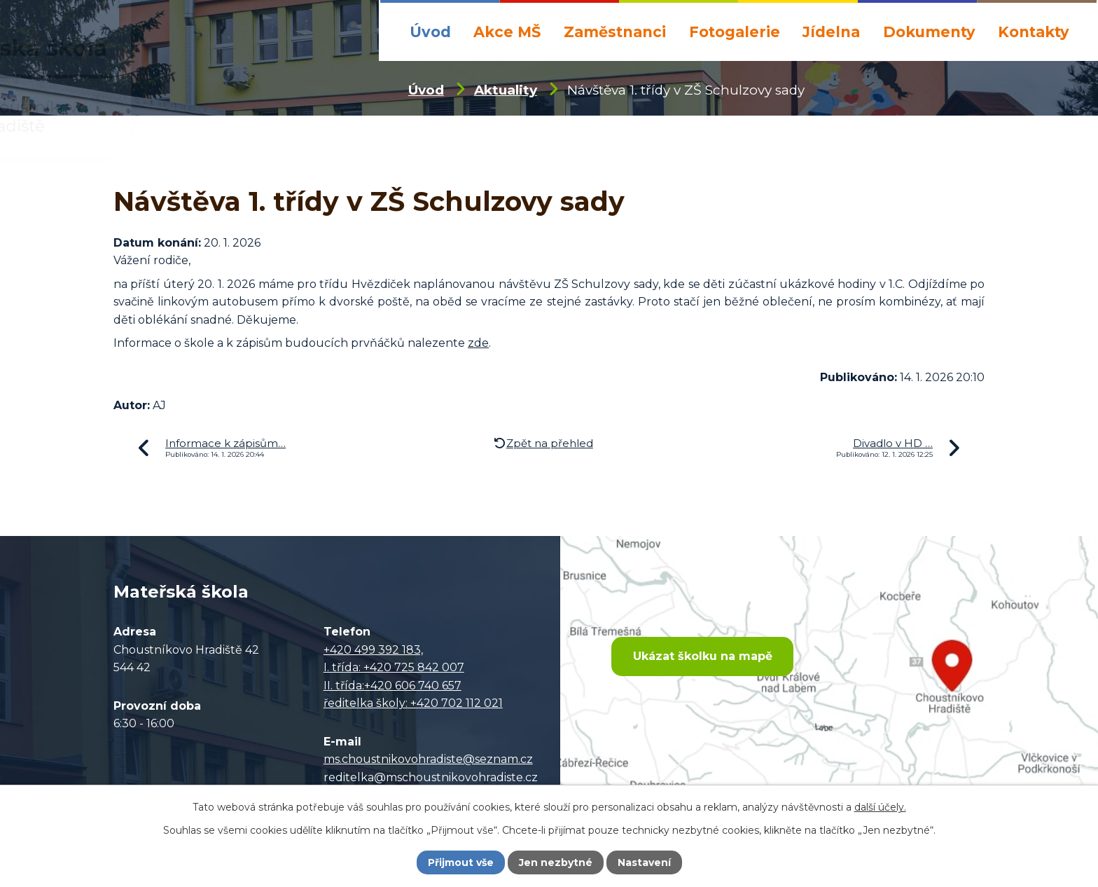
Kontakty (1033, 32)
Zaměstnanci (615, 32)
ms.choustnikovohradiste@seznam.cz (428, 759)
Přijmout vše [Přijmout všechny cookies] (461, 862)
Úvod (430, 32)
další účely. (880, 807)
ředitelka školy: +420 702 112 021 (413, 703)
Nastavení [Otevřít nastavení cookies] (644, 862)
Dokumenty (929, 32)
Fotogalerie (734, 32)
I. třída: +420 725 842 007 (394, 667)
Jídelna (831, 32)
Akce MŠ (507, 32)
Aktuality (505, 90)
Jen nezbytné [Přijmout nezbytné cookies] (555, 862)
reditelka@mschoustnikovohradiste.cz (431, 777)
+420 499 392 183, (373, 649)
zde (478, 343)
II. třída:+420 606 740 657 (392, 685)
